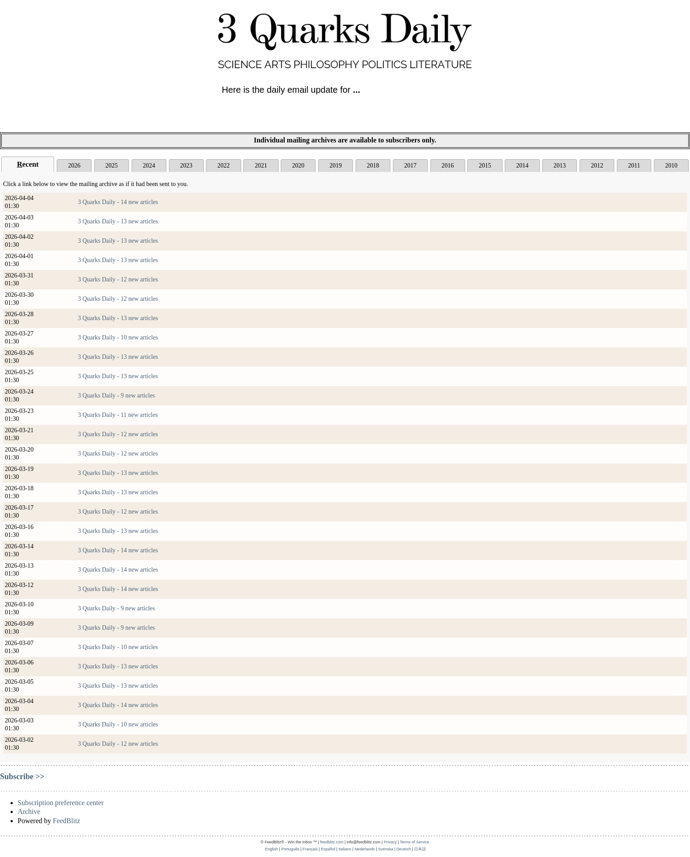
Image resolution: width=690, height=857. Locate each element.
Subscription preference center (60, 802)
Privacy (390, 842)
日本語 (420, 849)
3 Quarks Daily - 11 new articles (118, 415)
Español (328, 849)
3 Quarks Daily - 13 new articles (118, 221)
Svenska (385, 849)
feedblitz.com (332, 842)
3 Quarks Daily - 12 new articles (118, 279)
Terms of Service (414, 842)
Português (290, 849)
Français (310, 849)
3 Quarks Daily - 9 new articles (116, 395)
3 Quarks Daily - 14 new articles (118, 202)
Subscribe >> (22, 776)
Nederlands (365, 849)
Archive (29, 811)
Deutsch (403, 849)
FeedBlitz (66, 820)
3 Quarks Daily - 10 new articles (118, 337)
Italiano (344, 849)
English (271, 849)
